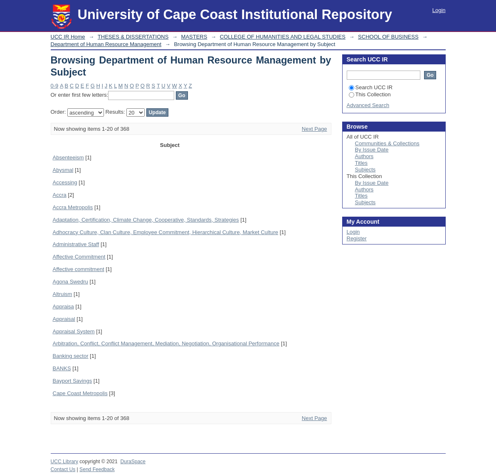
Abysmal (63, 170)
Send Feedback (97, 469)
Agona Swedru (70, 282)
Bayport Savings (72, 381)
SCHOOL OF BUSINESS (388, 37)
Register (357, 238)
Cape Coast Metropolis (80, 393)
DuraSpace (133, 461)
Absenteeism (68, 157)
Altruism (62, 294)
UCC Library (64, 461)
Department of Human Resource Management (106, 44)
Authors (364, 156)
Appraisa (63, 306)
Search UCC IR (371, 87)
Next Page (314, 129)
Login (439, 10)
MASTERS (194, 37)
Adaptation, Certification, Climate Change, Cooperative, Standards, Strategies (146, 220)
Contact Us (63, 469)
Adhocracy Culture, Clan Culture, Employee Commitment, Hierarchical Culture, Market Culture (166, 232)
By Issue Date (372, 150)
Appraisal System (74, 331)
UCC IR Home (68, 37)
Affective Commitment (79, 257)
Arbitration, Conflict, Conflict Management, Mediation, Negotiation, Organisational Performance (166, 343)
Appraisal (64, 319)
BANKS (62, 368)
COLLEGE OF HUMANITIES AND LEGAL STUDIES (282, 37)
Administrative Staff (76, 244)
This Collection (370, 94)
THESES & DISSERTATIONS (133, 37)
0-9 (55, 86)
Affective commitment (78, 269)
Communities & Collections (387, 143)
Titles (361, 163)
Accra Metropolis (73, 207)
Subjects (365, 169)
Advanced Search (368, 105)
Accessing (65, 182)
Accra (60, 195)
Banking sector (71, 356)
